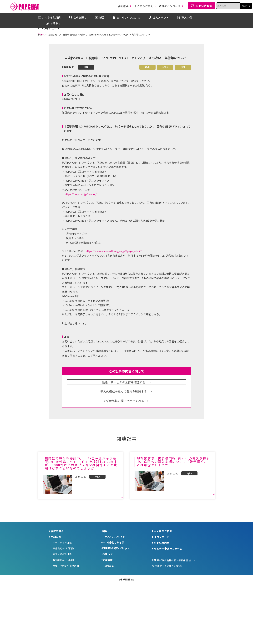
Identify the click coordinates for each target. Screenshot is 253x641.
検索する (246, 6)
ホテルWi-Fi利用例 (62, 580)
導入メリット (116, 586)
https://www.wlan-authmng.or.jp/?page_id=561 (114, 288)
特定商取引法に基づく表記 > (167, 603)
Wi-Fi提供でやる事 (113, 580)
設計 (183, 105)
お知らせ (107, 592)
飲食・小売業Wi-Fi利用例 (66, 603)
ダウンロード (161, 574)
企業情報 (107, 597)
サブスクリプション (115, 574)
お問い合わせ (161, 580)
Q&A (86, 104)
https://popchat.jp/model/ (80, 232)
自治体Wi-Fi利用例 (62, 591)
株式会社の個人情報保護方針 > (173, 598)
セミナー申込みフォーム (168, 586)
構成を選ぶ (57, 569)
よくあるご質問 (163, 569)
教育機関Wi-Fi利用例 (63, 597)
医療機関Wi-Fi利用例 (63, 586)
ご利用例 (56, 574)
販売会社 (109, 603)
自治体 (165, 105)
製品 (104, 569)
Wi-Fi (147, 105)
